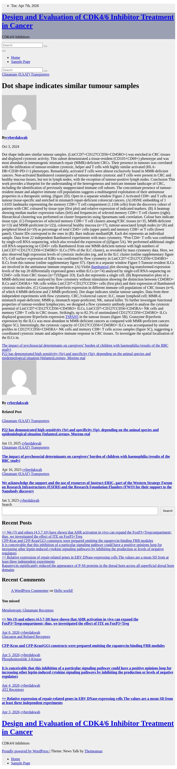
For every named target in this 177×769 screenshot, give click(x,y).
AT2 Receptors (13, 690)
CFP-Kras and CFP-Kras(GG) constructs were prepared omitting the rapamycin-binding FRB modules (77, 541)
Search (7, 504)
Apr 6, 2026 (11, 632)
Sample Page (20, 62)
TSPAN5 (71, 317)
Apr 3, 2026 (11, 712)
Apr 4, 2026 (11, 685)
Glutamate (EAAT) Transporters (25, 74)
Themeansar (93, 751)
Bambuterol (100, 267)
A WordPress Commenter (30, 591)
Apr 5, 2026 (11, 655)
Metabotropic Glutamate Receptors (28, 610)
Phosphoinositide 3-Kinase (21, 659)
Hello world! (63, 591)
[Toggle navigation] (4, 51)
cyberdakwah (16, 137)
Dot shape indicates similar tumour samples (70, 85)
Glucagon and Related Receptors (26, 637)
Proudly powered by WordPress (25, 751)
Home (15, 57)
